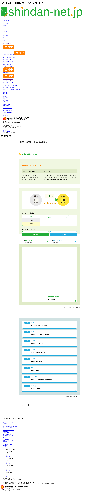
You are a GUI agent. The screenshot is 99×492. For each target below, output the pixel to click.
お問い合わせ (4, 25)
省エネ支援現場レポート (8, 434)
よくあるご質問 (4, 23)
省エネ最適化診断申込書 (14, 54)
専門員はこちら (6, 115)
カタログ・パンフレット (6, 20)
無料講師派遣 (6, 431)
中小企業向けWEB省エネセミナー (11, 110)
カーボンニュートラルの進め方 (10, 85)
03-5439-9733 (8, 463)
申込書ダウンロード (7, 108)
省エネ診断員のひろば (8, 112)
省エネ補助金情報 (7, 64)
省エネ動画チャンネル (8, 435)
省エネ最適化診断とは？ (8, 59)
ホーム (4, 130)
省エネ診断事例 (6, 131)
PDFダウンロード (24, 405)
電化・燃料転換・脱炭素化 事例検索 (11, 89)
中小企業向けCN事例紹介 (9, 87)
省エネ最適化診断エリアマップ (10, 61)
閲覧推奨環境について (8, 445)
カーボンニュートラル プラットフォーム (12, 82)
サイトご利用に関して (8, 444)
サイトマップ (6, 446)
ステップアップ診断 (7, 427)
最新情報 (5, 441)
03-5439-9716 (8, 476)
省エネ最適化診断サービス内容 (10, 57)
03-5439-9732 (8, 456)
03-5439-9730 (8, 470)
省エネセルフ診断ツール (8, 430)
